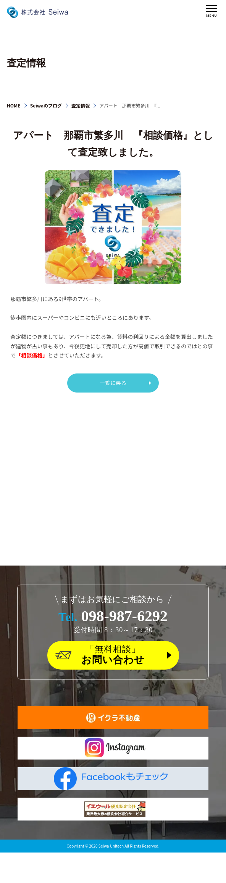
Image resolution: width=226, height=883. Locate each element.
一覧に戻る (113, 382)
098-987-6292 (113, 616)
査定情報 (80, 105)
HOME (14, 105)
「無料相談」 (113, 655)
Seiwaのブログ (46, 105)
